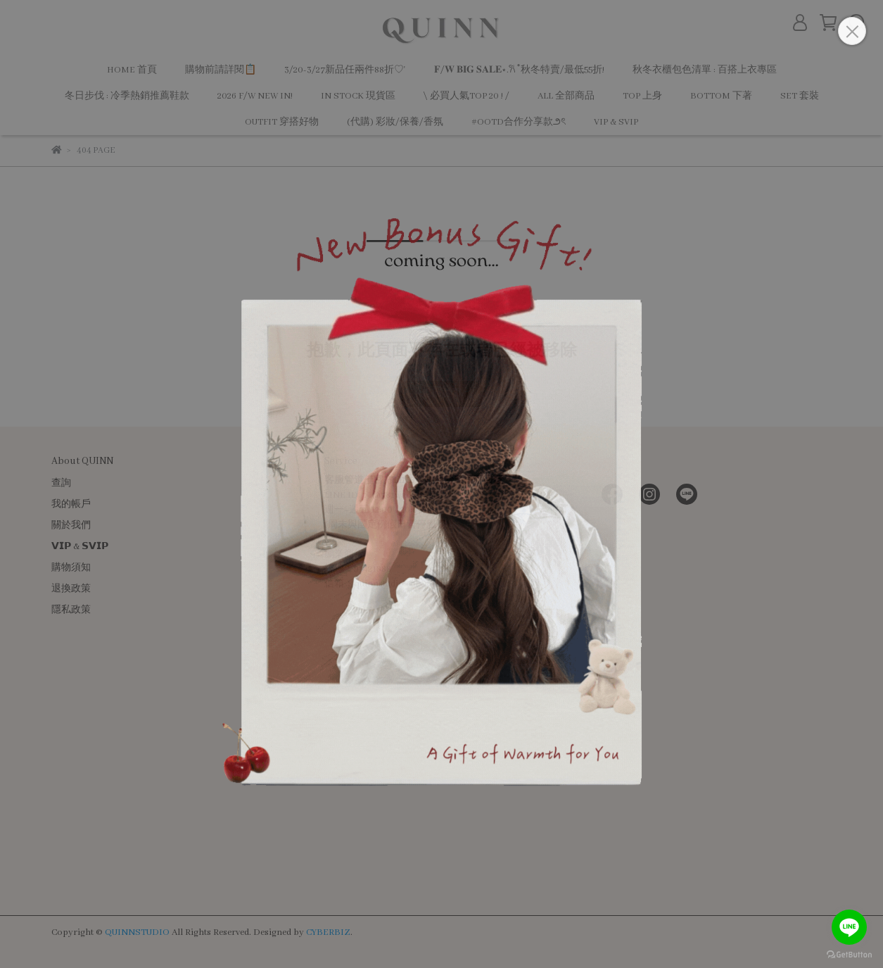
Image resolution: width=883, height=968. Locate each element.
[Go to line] (849, 927)
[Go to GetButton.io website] (849, 954)
